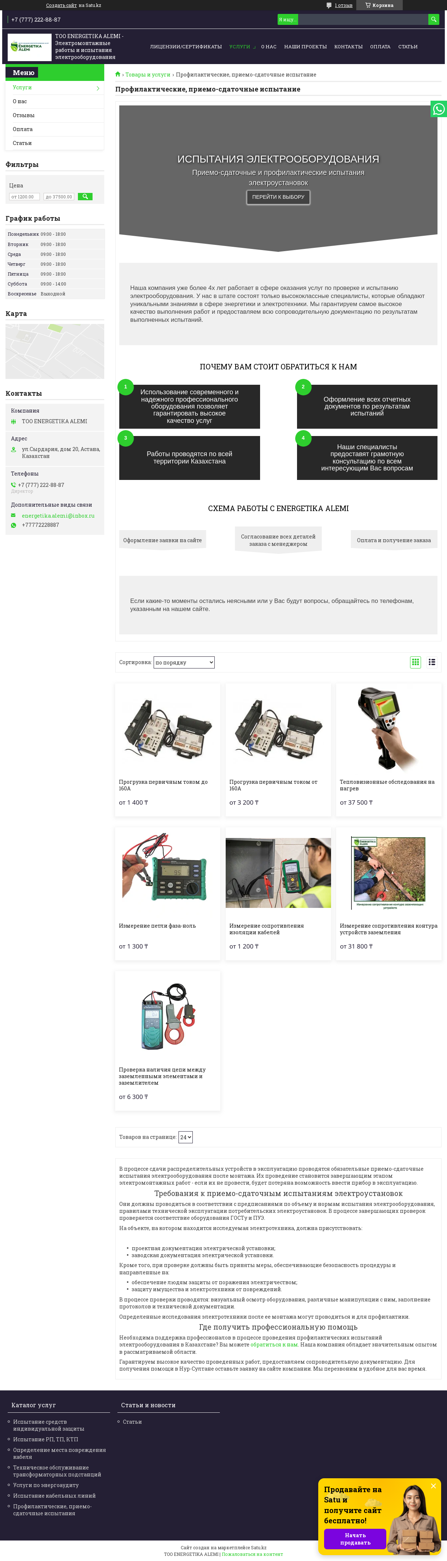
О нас (269, 46)
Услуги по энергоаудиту (46, 1485)
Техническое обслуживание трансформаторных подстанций (57, 1471)
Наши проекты (305, 46)
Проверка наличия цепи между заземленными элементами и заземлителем (162, 1076)
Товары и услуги (147, 74)
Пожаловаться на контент (252, 1554)
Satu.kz (259, 1547)
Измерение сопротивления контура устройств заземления (388, 929)
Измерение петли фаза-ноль (157, 926)
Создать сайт (61, 5)
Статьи (408, 46)
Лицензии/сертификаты (186, 46)
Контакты (348, 46)
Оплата (380, 46)
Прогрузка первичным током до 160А (163, 785)
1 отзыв (344, 5)
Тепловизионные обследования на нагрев (387, 785)
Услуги (239, 46)
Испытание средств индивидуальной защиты (48, 1425)
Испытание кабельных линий (54, 1495)
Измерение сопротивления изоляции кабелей (266, 929)
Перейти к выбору (278, 197)
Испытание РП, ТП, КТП (45, 1439)
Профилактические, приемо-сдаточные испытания (52, 1510)
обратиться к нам (274, 1344)
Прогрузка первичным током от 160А (273, 785)
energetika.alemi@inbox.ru (58, 516)
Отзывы (24, 115)
